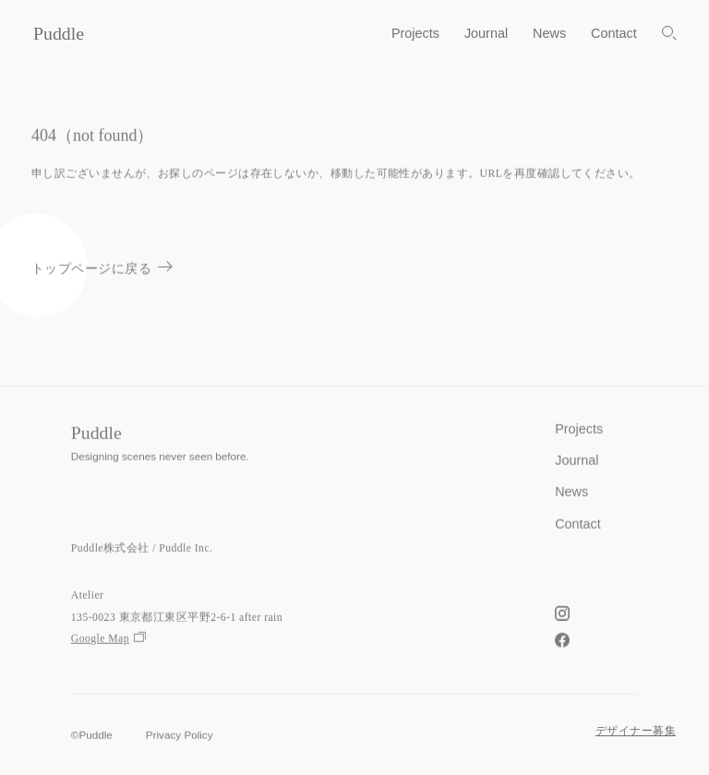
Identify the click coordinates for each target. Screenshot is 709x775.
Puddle (58, 33)
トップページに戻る (101, 269)
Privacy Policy (179, 736)
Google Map (109, 640)
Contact (614, 33)
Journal (486, 33)
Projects (415, 33)
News (549, 33)
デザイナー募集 (635, 731)
